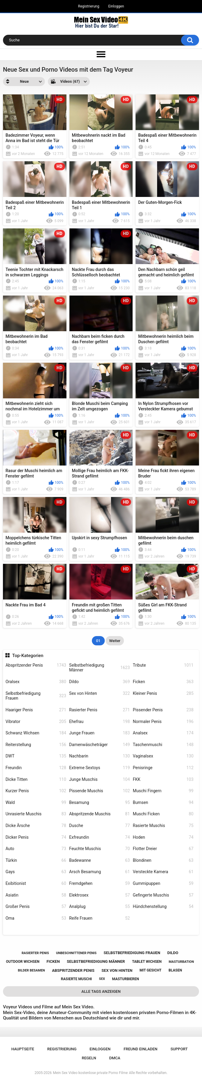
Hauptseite (22, 1049)
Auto (35, 848)
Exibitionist (35, 883)
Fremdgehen (99, 883)
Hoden (163, 837)
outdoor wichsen (23, 962)
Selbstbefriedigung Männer (99, 668)
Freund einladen (140, 1049)
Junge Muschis (99, 779)
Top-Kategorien (27, 655)
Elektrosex (99, 895)
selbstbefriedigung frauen (132, 953)
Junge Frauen (99, 733)
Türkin (35, 860)
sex (102, 979)
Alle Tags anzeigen (101, 991)
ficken (53, 961)
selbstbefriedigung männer (96, 961)
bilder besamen (31, 970)
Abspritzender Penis (35, 665)
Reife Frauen (99, 918)
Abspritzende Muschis (99, 814)
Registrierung (88, 6)
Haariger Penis (35, 710)
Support (179, 1049)
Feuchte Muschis (99, 848)
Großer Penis (35, 906)
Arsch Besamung (99, 871)
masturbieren (125, 979)
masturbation (181, 962)
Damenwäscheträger (99, 744)
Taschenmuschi (163, 744)
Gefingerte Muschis (163, 895)
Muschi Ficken (163, 814)
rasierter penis (35, 953)
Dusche (99, 825)
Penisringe (163, 767)
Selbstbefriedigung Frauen (35, 696)
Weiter (114, 640)
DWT (35, 756)
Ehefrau (99, 721)
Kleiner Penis (163, 693)
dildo (172, 953)
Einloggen (116, 6)
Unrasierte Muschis (35, 814)
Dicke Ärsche (35, 825)
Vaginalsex (163, 756)
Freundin (35, 767)
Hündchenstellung (163, 906)
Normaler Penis (163, 721)
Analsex (163, 733)
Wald (35, 802)
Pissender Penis (163, 710)
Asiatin (35, 895)
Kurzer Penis (35, 790)
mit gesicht (150, 970)
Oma (35, 918)
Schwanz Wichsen (35, 733)
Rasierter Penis (99, 710)
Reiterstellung (35, 744)
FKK (163, 779)
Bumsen (163, 802)
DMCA (114, 1058)
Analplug (99, 906)
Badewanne (99, 860)
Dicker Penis (35, 837)
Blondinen (163, 860)
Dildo (99, 681)
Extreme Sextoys (99, 767)
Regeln (89, 1058)
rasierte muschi (76, 979)
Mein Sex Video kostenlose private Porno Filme (90, 1073)
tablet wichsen (147, 962)
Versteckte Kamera (163, 871)
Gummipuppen (163, 883)
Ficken (163, 681)
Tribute (163, 665)
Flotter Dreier (163, 848)
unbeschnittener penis (76, 953)
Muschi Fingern (163, 790)
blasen (175, 970)
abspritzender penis (73, 970)
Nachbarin (99, 756)
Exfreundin (99, 837)
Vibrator (35, 721)
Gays (35, 871)
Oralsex (35, 681)
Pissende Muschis (99, 790)
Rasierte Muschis (163, 825)
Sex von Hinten (99, 693)
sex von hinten (116, 970)
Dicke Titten (35, 779)
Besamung (99, 802)
